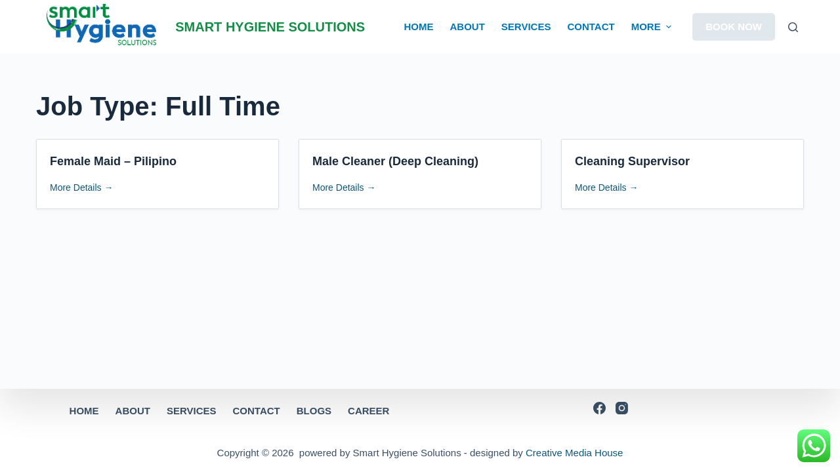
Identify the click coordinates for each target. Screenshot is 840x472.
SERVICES (526, 26)
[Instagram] (622, 408)
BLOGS (314, 410)
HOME (419, 26)
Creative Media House (574, 452)
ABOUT (467, 26)
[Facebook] (599, 408)
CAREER (368, 410)
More (653, 27)
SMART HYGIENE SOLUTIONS (270, 27)
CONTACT (590, 26)
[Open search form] (793, 27)
